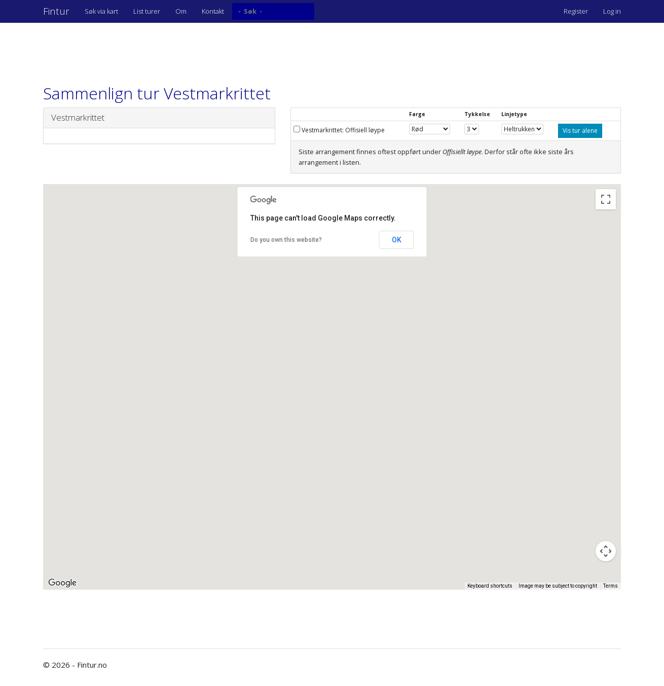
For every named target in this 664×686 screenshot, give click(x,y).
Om (181, 11)
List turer (146, 11)
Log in (612, 11)
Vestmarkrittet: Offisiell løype (339, 130)
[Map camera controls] (606, 551)
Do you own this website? (286, 239)
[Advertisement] (227, 48)
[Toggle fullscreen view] (606, 199)
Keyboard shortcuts (489, 586)
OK (396, 240)
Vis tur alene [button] (580, 130)
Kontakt (213, 11)
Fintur (56, 11)
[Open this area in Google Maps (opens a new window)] (62, 583)
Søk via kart (101, 11)
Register (576, 11)
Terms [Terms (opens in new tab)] (610, 586)
